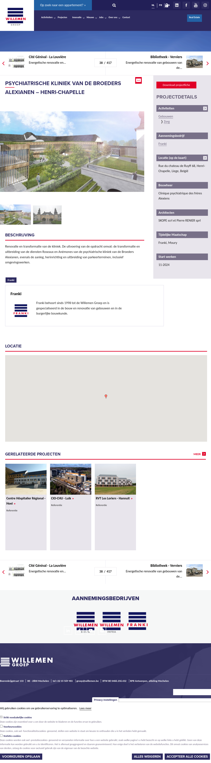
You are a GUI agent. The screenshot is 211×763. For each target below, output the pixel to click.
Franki (12, 279)
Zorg (167, 121)
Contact (126, 17)
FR (160, 5)
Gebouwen (165, 116)
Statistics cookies (12, 736)
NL (153, 5)
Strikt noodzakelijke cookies (18, 717)
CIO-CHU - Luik (62, 498)
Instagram (205, 5)
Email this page (139, 80)
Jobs (101, 17)
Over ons (113, 17)
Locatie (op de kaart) (172, 158)
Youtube (195, 5)
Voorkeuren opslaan (21, 757)
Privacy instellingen (105, 699)
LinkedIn (177, 5)
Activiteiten (47, 17)
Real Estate (194, 17)
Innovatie (77, 17)
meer (197, 454)
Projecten (62, 17)
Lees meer (85, 708)
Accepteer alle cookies (187, 757)
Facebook (186, 5)
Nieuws (90, 17)
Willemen (15, 16)
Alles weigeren (147, 757)
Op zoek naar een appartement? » (63, 5)
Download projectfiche (176, 85)
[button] (106, 396)
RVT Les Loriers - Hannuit (114, 498)
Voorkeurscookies (13, 726)
